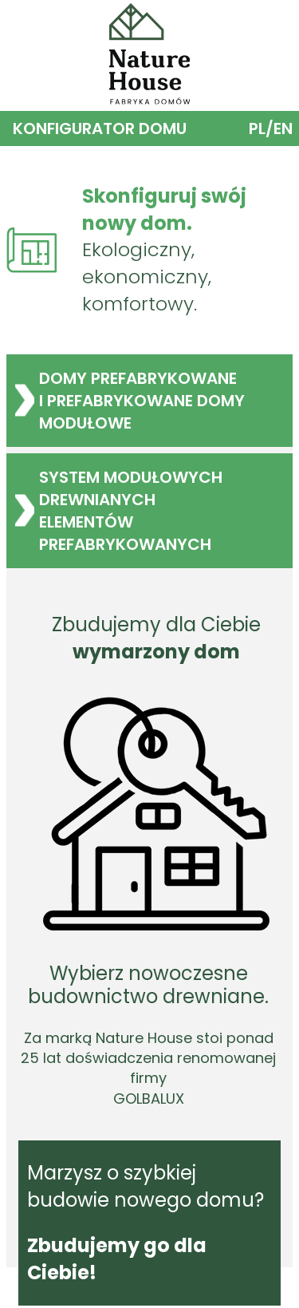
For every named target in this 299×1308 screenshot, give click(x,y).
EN (283, 128)
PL (257, 128)
